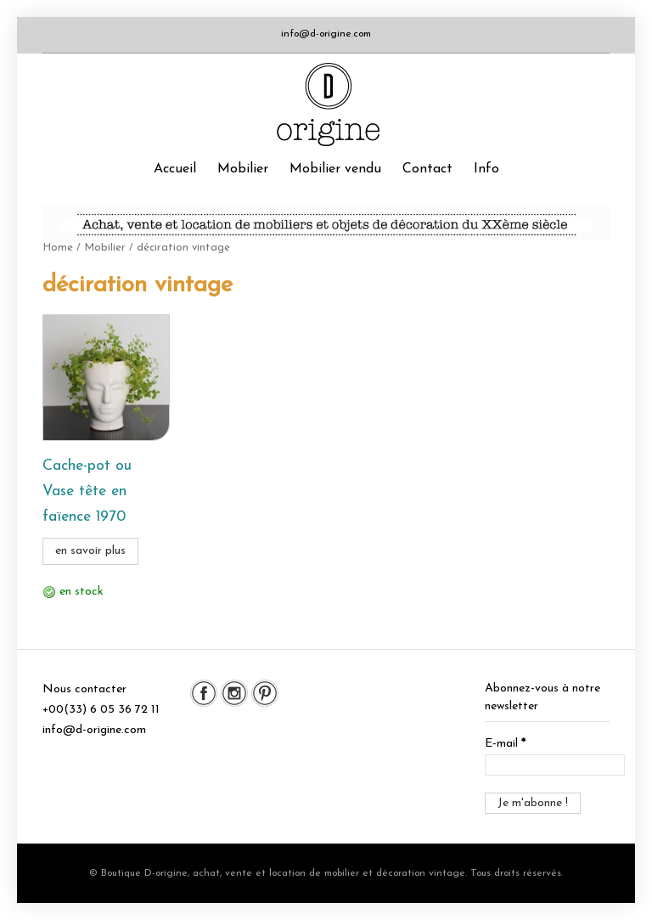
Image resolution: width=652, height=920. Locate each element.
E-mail (505, 743)
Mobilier (242, 169)
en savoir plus (90, 551)
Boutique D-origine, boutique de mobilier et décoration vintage (325, 104)
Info (486, 169)
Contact (427, 169)
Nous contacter (84, 689)
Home (57, 247)
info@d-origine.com (326, 34)
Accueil (175, 169)
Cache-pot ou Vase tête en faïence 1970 (87, 491)
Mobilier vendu (335, 169)
